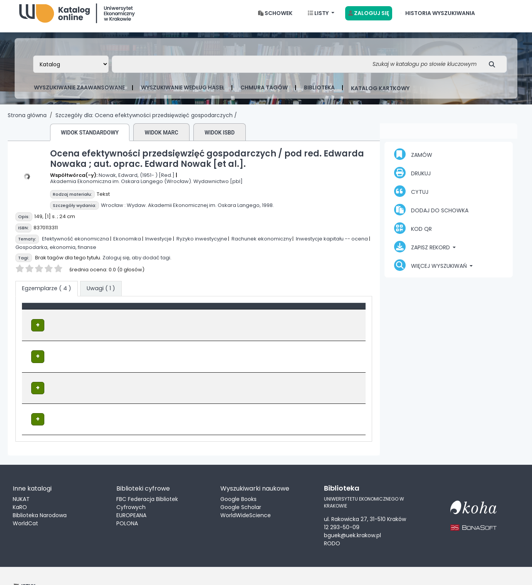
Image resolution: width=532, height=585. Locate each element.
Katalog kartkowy (380, 94)
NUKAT (21, 479)
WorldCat (25, 503)
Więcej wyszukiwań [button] (431, 271)
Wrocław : (113, 211)
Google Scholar (240, 487)
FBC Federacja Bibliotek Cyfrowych (147, 483)
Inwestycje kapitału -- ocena (332, 245)
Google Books (238, 479)
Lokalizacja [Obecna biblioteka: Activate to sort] (180, 316)
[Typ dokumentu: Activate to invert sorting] (91, 316)
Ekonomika (127, 245)
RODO (332, 523)
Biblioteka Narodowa (40, 495)
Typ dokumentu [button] (48, 316)
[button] (275, 19)
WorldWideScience (245, 495)
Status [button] (319, 316)
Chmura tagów (264, 94)
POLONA (127, 503)
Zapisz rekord (422, 253)
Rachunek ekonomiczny (262, 245)
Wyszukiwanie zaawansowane (79, 94)
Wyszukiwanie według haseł (182, 94)
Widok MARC (161, 139)
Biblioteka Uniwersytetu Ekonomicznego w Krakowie (77, 17)
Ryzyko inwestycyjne (201, 245)
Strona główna (27, 121)
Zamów (413, 160)
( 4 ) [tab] (46, 294)
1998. (268, 211)
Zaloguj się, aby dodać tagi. (136, 263)
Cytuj (411, 197)
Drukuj (412, 179)
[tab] (101, 295)
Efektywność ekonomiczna (75, 245)
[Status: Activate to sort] (336, 316)
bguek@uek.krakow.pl (352, 515)
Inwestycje (158, 245)
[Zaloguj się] (368, 19)
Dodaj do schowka (431, 216)
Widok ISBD (220, 139)
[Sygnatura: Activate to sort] (271, 316)
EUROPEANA (131, 495)
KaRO (20, 487)
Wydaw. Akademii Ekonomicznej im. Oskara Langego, (194, 211)
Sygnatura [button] (253, 316)
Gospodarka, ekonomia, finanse (55, 253)
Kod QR (413, 234)
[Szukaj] (494, 70)
